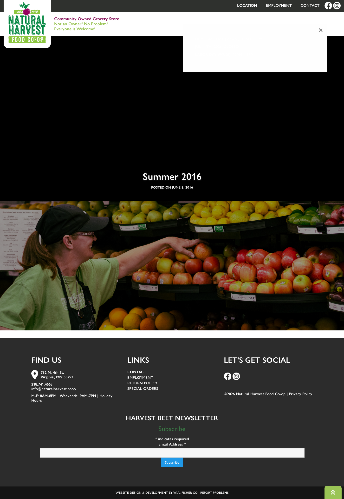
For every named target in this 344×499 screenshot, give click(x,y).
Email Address (172, 444)
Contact (310, 5)
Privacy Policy (300, 394)
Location (247, 5)
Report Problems (214, 492)
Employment (279, 5)
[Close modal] (320, 30)
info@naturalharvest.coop (53, 389)
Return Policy (142, 383)
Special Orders (142, 389)
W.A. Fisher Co (185, 492)
